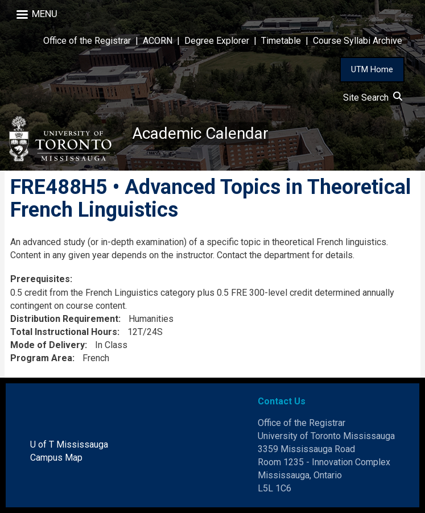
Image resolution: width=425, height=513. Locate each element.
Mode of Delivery (47, 345)
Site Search (372, 97)
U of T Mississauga (69, 444)
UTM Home (372, 69)
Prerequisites (40, 279)
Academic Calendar (200, 133)
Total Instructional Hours (63, 331)
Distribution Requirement (64, 318)
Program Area (41, 358)
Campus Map (56, 457)
